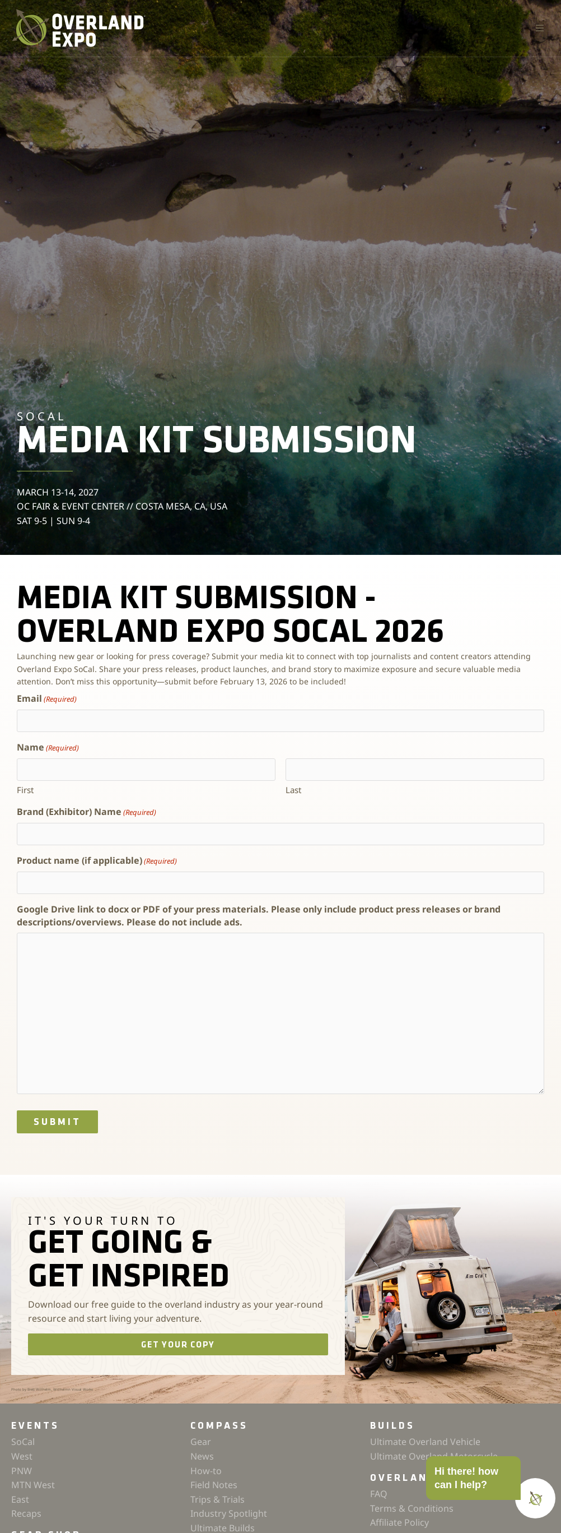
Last (293, 789)
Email (47, 698)
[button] (540, 28)
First (25, 789)
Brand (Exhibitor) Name (86, 811)
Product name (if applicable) (97, 860)
